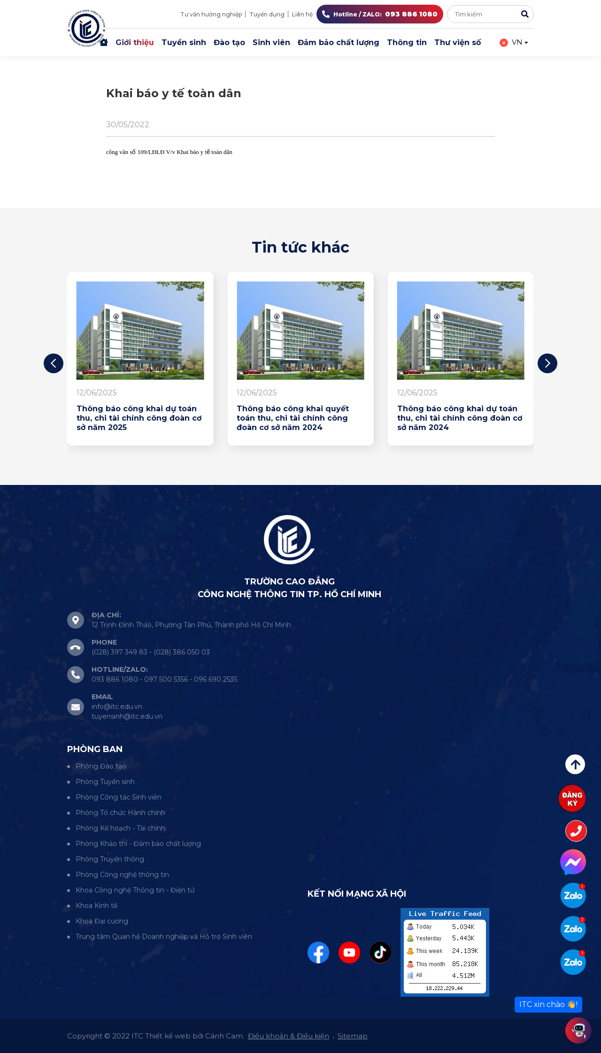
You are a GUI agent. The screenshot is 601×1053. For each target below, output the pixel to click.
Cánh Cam (224, 1035)
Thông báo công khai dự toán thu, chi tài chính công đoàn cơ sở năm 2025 (139, 418)
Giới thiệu (135, 42)
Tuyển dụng (267, 14)
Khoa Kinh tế (96, 905)
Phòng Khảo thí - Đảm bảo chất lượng (138, 843)
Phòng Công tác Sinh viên (119, 797)
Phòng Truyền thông (110, 859)
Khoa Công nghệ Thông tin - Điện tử (135, 890)
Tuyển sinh (184, 42)
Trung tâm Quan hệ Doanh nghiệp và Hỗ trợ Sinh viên (164, 936)
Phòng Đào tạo (101, 766)
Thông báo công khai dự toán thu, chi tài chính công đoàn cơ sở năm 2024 (459, 418)
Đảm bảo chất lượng (338, 42)
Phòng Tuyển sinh (105, 781)
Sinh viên (271, 42)
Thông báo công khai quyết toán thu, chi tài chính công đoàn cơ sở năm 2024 (293, 418)
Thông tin (407, 42)
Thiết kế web (168, 1035)
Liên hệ (302, 14)
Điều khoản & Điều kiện (288, 1035)
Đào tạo (229, 42)
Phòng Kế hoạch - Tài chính (120, 828)
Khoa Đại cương (102, 921)
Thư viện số (457, 42)
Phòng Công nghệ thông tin (122, 874)
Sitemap (353, 1035)
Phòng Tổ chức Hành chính (120, 812)
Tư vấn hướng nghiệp (211, 14)
